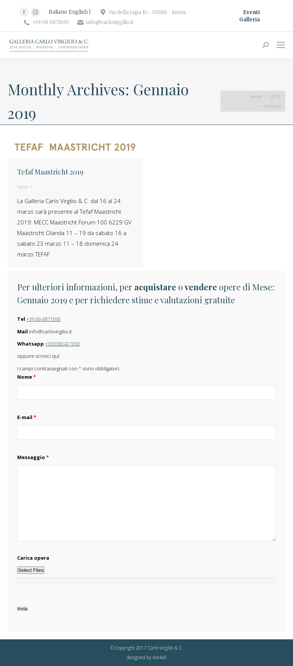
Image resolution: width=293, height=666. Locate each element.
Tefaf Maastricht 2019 (50, 171)
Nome (26, 376)
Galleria (249, 19)
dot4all (159, 657)
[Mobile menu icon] (280, 45)
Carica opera (33, 557)
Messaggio (33, 457)
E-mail (26, 417)
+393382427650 (62, 343)
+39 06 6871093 (43, 318)
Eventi (251, 12)
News (23, 187)
